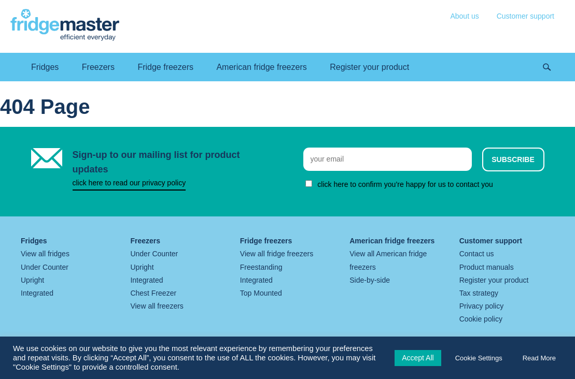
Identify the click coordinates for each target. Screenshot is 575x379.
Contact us (476, 254)
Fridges (45, 67)
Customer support (525, 16)
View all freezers (156, 306)
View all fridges (45, 254)
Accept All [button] (417, 358)
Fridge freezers (165, 67)
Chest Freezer (153, 293)
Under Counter (44, 267)
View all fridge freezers (276, 254)
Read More (539, 358)
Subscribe (513, 159)
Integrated (37, 293)
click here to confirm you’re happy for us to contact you (405, 184)
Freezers (98, 67)
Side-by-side (369, 280)
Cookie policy (480, 319)
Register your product (369, 67)
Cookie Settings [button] (478, 358)
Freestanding (261, 267)
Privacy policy (481, 306)
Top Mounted (261, 293)
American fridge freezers (261, 67)
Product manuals (486, 267)
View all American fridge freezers (388, 260)
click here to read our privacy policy (129, 183)
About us (464, 16)
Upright (32, 280)
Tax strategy (478, 293)
